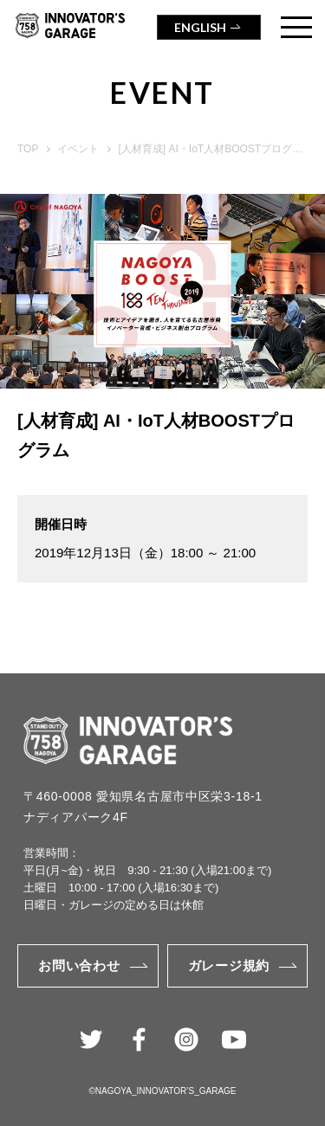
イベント (78, 149)
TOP (27, 149)
